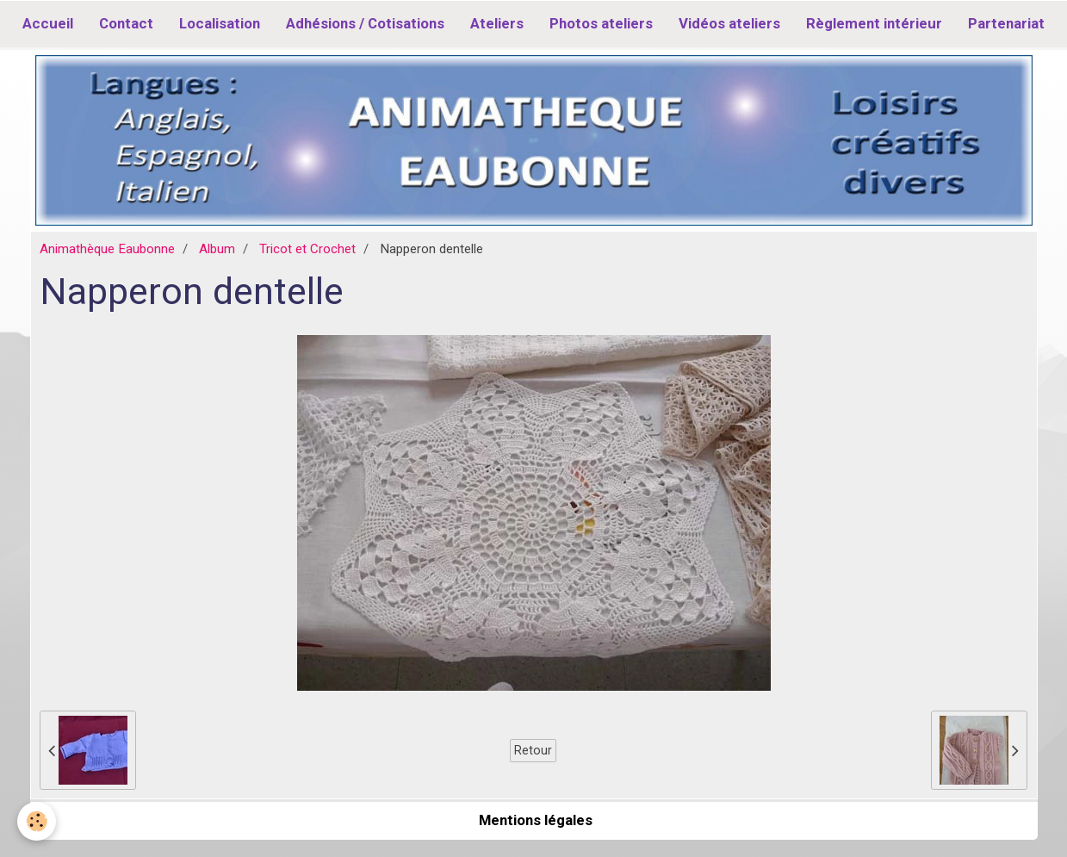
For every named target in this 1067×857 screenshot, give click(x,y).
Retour (533, 750)
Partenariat (1006, 23)
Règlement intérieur (874, 23)
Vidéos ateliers (729, 23)
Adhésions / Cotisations (365, 23)
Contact (126, 23)
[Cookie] (36, 821)
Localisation (219, 23)
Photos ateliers (601, 23)
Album (217, 249)
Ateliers (497, 23)
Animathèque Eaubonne (107, 249)
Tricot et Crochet (307, 249)
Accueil (47, 23)
